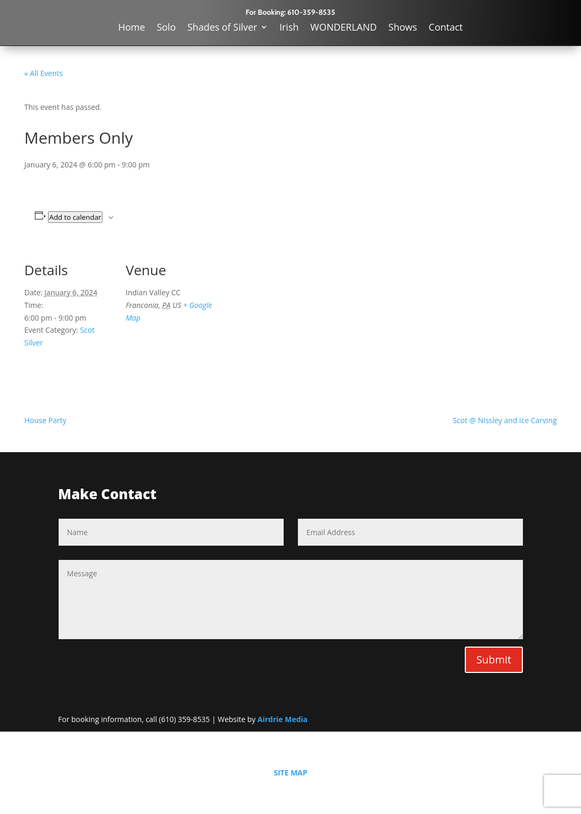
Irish (289, 28)
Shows (402, 28)
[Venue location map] (283, 319)
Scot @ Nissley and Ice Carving (505, 420)
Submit (493, 659)
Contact (446, 28)
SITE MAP (290, 773)
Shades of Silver (222, 28)
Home (131, 28)
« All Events (43, 73)
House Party (45, 420)
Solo (166, 28)
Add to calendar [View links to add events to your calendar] (75, 217)
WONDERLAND (344, 28)
